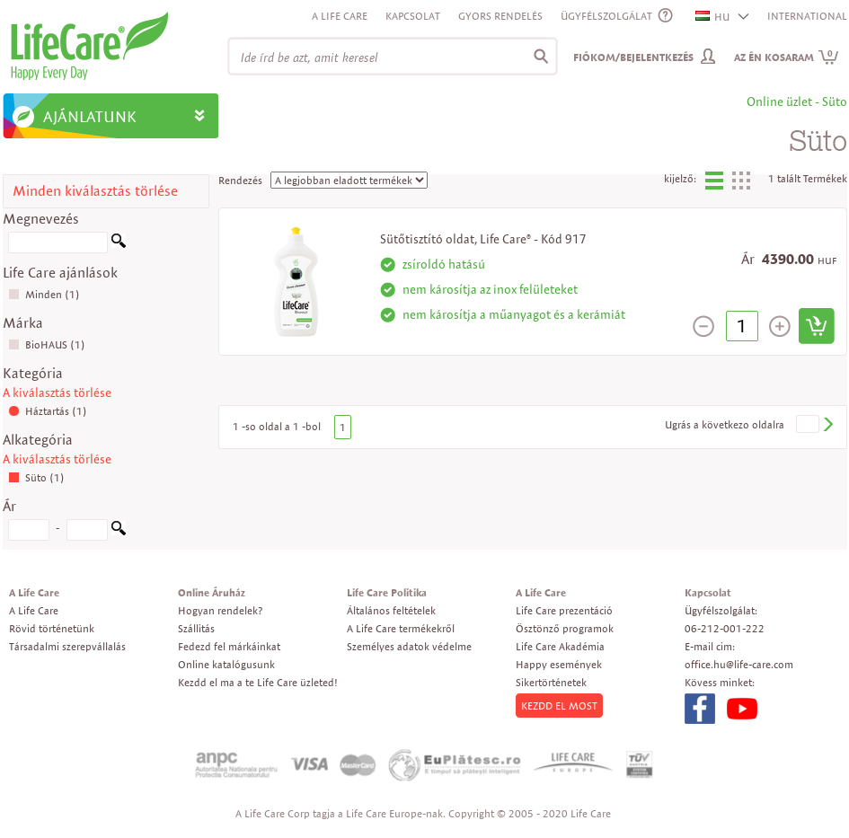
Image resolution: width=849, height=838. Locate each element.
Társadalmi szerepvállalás (67, 646)
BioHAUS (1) (46, 344)
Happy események (559, 664)
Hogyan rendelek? (220, 610)
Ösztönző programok (565, 628)
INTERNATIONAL (807, 15)
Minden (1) (44, 294)
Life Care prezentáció (564, 610)
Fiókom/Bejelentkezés (633, 57)
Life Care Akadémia (560, 646)
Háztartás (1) (47, 411)
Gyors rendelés (500, 15)
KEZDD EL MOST (559, 705)
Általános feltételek (391, 610)
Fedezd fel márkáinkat (229, 646)
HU (713, 16)
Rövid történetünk (51, 628)
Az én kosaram (786, 57)
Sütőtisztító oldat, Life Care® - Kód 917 (483, 239)
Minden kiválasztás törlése (95, 190)
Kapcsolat (412, 15)
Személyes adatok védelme (409, 646)
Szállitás (196, 628)
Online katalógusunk (226, 664)
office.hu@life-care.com (739, 664)
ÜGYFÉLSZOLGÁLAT (606, 15)
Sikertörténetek (551, 682)
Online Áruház (211, 592)
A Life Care (339, 15)
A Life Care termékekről (401, 628)
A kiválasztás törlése (57, 392)
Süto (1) (36, 477)
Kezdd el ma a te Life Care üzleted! (258, 682)
